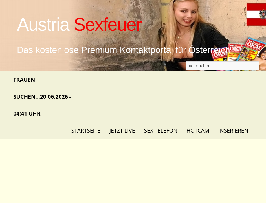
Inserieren (233, 130)
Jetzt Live (122, 130)
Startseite (85, 130)
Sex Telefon (160, 130)
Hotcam (197, 130)
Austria (79, 24)
